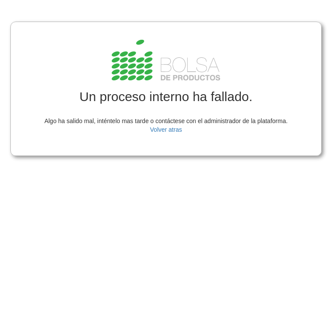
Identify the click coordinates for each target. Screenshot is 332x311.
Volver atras (166, 129)
